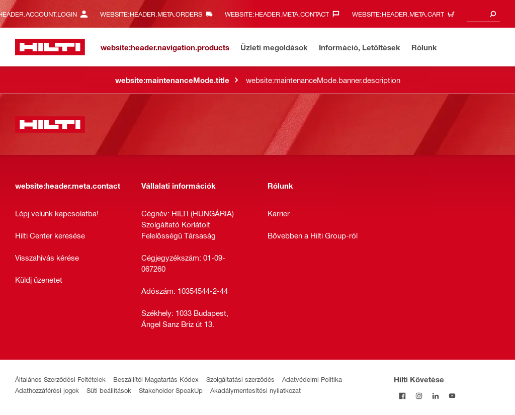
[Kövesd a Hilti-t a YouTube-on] (452, 395)
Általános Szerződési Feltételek (60, 379)
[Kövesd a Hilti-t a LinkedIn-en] (435, 395)
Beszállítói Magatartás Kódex (156, 379)
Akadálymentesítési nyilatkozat (255, 390)
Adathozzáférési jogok (47, 390)
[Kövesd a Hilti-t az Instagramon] (418, 395)
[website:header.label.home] (50, 47)
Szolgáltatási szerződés (240, 379)
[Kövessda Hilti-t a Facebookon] (402, 395)
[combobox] (483, 14)
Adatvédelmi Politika (312, 379)
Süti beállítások (109, 390)
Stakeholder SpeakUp (171, 390)
